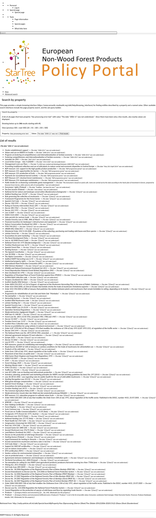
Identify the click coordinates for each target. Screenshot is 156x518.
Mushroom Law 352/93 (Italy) (16, 416)
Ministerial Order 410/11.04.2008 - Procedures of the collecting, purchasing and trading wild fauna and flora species (50, 231)
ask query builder (54, 108)
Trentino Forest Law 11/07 (15, 321)
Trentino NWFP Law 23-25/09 (16, 307)
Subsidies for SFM (12, 159)
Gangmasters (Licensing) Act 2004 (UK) (20, 423)
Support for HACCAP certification (18, 446)
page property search (31, 108)
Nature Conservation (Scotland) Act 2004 (21, 224)
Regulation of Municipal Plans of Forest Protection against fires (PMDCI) (33, 275)
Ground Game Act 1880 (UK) (16, 428)
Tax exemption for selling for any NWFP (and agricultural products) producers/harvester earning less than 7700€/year (51, 462)
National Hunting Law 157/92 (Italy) (19, 418)
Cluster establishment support (16, 150)
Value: (34, 133)
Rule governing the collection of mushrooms (22, 196)
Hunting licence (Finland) (14, 437)
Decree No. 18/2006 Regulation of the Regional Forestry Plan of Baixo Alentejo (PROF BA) (40, 469)
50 (32, 128)
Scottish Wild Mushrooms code (17, 300)
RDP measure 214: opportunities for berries (22, 171)
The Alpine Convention (13, 256)
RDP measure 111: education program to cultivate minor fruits (29, 395)
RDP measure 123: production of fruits (20, 173)
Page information (21, 19)
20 (28, 128)
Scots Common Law (12, 409)
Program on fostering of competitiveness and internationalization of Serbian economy (38, 155)
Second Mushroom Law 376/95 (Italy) (19, 430)
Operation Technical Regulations (17, 310)
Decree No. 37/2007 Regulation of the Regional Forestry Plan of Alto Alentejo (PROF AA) (39, 476)
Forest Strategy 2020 (13, 363)
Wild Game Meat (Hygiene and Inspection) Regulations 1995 (28, 356)
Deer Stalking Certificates (15, 404)
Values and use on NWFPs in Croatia (19, 152)
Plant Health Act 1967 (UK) (15, 421)
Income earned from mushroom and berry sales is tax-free (27, 441)
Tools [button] (12, 17)
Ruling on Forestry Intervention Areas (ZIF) (21, 206)
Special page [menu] (15, 10)
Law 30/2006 (10, 254)
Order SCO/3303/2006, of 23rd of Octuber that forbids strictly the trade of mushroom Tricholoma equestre (46, 286)
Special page (19, 12)
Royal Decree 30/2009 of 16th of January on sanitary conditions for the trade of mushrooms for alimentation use (49, 347)
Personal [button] (13, 5)
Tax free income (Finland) (15, 189)
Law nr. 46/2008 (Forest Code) (17, 240)
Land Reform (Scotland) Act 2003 (18, 432)
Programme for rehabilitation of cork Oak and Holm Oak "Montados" (32, 293)
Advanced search (11, 94)
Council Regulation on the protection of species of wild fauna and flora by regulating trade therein (43, 490)
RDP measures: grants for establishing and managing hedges (29, 344)
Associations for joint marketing (17, 236)
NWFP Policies (5, 515)
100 (36, 128)
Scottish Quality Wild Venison (16, 282)
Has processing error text (41, 117)
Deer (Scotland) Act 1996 (14, 273)
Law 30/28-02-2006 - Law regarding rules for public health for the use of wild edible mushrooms (42, 377)
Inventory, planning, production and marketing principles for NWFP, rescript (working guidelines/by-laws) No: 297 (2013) (52, 374)
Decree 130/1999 (12, 203)
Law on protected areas (14, 455)
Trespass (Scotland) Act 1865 (16, 280)
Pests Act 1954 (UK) (12, 425)
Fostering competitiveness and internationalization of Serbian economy (33, 157)
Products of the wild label (15, 349)
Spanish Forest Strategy (14, 384)
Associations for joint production (17, 386)
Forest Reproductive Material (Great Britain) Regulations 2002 (29, 270)
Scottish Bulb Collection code (16, 277)
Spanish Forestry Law (13, 305)
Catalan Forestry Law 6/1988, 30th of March (22, 219)
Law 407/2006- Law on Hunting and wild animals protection (28, 372)
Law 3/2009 (9, 212)
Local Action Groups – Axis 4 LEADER (19, 162)
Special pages (20, 24)
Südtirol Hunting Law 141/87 (16, 194)
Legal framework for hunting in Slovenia (20, 439)
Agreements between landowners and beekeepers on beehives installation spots (36, 458)
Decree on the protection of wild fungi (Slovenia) (24, 435)
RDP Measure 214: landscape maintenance (22, 180)
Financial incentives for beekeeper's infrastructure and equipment (30, 222)
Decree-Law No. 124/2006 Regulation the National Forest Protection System (35, 488)
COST (7, 360)
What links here (21, 28)
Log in (17, 8)
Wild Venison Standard (14, 266)
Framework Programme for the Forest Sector (22, 199)
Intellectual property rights (15, 261)
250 (41, 128)
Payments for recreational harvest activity (21, 175)
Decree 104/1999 (12, 330)
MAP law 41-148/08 (13, 314)
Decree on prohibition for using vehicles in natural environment (29, 326)
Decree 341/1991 (12, 210)
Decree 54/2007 (11, 319)
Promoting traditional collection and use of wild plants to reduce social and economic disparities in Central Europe (49, 166)
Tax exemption (10, 296)
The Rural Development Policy (16, 238)
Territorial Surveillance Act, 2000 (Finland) (21, 460)
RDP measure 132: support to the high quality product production (30, 169)
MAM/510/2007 (11, 358)
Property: (6, 133)
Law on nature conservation (16, 448)
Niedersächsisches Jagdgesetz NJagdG (20, 312)
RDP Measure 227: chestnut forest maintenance (23, 178)
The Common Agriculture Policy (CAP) (19, 391)
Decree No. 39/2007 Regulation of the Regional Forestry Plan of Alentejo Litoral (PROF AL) (40, 478)
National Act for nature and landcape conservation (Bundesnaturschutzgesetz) (35, 192)
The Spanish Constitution (14, 252)
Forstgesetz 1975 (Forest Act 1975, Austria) (22, 414)
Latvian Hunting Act (12, 303)
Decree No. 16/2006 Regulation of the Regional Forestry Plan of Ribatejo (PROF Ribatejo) (40, 474)
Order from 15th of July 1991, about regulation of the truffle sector (31, 351)
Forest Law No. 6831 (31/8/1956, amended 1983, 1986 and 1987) (31, 317)
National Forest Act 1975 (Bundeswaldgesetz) (23, 243)
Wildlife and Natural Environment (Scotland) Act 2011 (26, 268)
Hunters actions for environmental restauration (23, 453)
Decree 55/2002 (11, 340)
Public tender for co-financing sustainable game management (29, 182)
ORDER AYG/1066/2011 (14, 229)
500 (45, 128)
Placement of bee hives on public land (19, 354)
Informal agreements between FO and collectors (24, 335)
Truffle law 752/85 (12, 370)
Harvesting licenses (12, 298)
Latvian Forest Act (12, 233)
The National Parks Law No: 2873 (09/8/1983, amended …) (28, 333)
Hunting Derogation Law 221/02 (17, 379)
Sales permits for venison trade (17, 217)
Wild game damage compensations (19, 381)
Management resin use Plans (16, 164)
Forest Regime (10, 407)
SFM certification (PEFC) (14, 451)
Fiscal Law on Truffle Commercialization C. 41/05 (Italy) (26, 411)
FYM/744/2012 (11, 226)
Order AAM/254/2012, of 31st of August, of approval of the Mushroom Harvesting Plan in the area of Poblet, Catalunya (52, 284)
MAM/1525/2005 (12, 215)
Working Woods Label (13, 365)
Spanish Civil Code (12, 201)
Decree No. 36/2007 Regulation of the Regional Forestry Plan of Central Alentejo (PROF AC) (40, 481)
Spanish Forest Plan (12, 247)
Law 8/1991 (9, 342)
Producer (8, 492)
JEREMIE (8, 402)
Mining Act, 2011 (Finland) (15, 465)
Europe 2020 (10, 337)
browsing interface (29, 105)
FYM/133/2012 (11, 367)
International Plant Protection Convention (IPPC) (24, 263)
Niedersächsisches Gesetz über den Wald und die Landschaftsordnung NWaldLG (36, 393)
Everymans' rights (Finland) (15, 187)
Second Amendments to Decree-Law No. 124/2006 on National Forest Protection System (39, 472)
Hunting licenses (11, 249)
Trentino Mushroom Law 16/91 (17, 245)
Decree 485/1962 (12, 208)
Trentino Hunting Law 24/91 (16, 388)
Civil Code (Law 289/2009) (15, 467)
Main (7, 92)
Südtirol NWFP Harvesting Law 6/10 (19, 259)
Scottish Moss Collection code (16, 323)
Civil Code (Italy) (11, 444)
